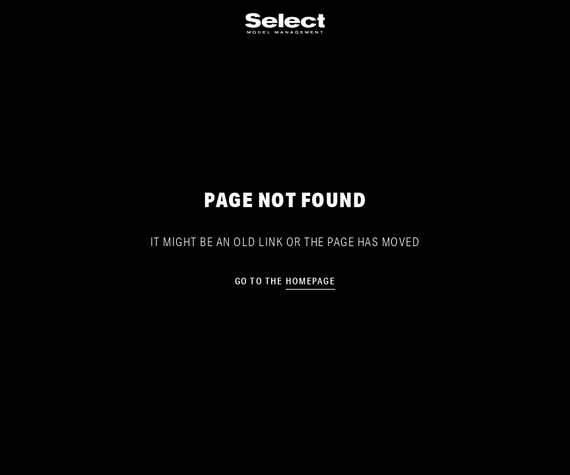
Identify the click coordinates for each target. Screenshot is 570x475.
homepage (310, 281)
